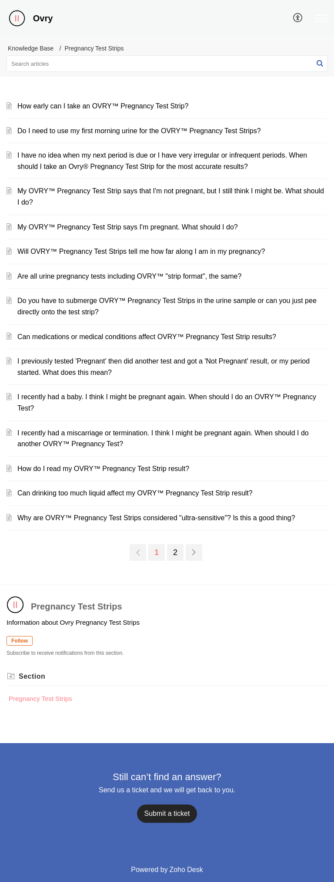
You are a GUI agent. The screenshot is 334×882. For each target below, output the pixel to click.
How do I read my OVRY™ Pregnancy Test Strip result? (103, 468)
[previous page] (138, 552)
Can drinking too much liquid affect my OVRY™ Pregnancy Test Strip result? (135, 493)
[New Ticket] (167, 813)
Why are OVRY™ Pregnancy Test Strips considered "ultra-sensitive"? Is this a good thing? (156, 518)
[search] (167, 63)
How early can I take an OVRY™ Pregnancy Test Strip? (102, 106)
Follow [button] (19, 641)
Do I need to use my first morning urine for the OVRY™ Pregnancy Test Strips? (139, 131)
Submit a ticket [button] (167, 813)
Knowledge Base (30, 48)
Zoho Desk (186, 869)
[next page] (194, 552)
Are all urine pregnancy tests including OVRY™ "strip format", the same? (129, 276)
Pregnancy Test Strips (40, 698)
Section (32, 676)
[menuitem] (298, 18)
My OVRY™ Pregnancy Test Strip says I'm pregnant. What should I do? (127, 227)
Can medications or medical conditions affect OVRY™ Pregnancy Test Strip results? (146, 336)
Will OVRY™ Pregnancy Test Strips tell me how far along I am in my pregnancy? (141, 251)
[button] (320, 18)
